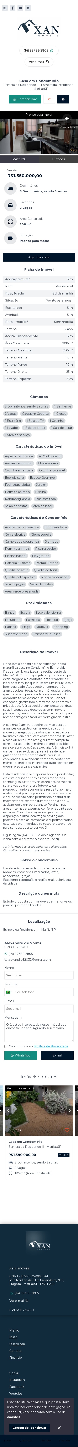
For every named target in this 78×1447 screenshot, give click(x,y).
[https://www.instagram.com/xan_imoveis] (5, 8)
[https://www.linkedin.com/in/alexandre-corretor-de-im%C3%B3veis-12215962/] (28, 8)
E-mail (57, 1055)
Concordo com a (36, 1046)
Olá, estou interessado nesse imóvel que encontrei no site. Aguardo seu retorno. (39, 1031)
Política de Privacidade (51, 1046)
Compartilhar (25, 99)
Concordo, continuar (29, 1428)
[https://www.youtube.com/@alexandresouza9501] (20, 8)
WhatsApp (21, 1055)
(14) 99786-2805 (36, 50)
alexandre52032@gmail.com (29, 959)
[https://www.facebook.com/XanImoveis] (12, 8)
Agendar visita (39, 257)
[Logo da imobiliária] (39, 1244)
